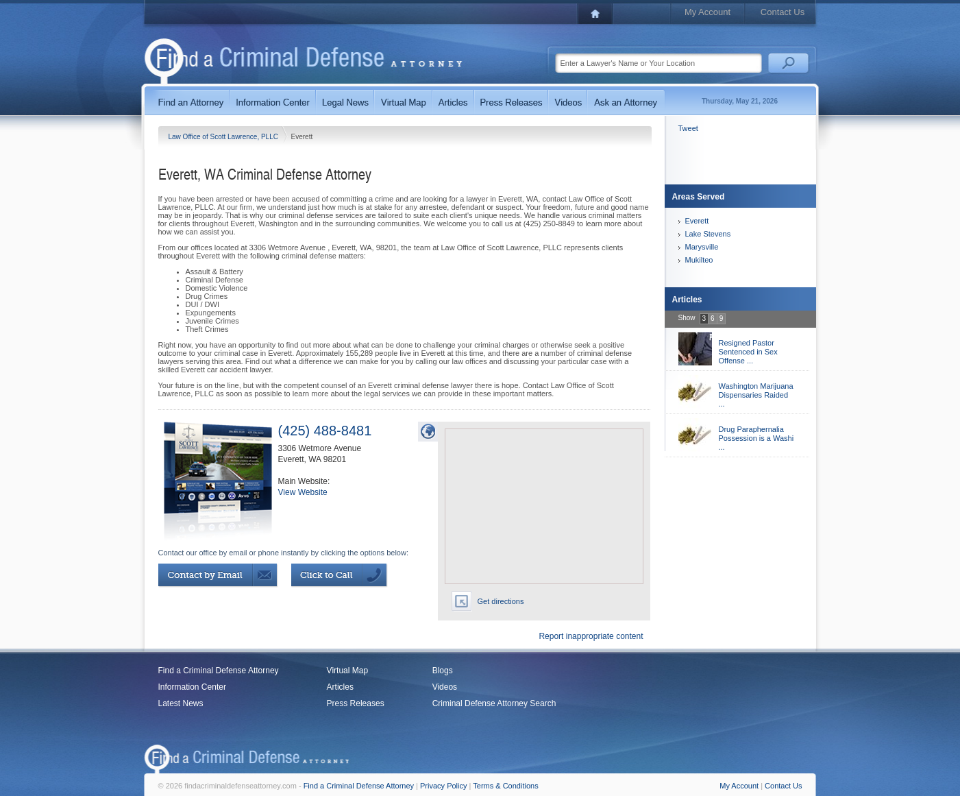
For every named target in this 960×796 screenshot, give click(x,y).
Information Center (192, 687)
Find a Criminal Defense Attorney (218, 670)
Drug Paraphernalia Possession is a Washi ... (756, 438)
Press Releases (355, 703)
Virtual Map (347, 670)
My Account (707, 12)
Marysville (702, 247)
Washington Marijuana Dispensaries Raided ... (756, 395)
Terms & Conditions (505, 786)
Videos (444, 687)
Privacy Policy (443, 786)
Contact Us (782, 12)
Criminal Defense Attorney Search (494, 703)
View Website (303, 492)
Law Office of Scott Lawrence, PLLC (224, 137)
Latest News (181, 703)
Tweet (688, 128)
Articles (340, 687)
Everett (697, 221)
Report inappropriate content (591, 636)
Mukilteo (699, 260)
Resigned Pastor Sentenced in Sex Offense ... (748, 352)
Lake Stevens (708, 234)
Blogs (442, 670)
